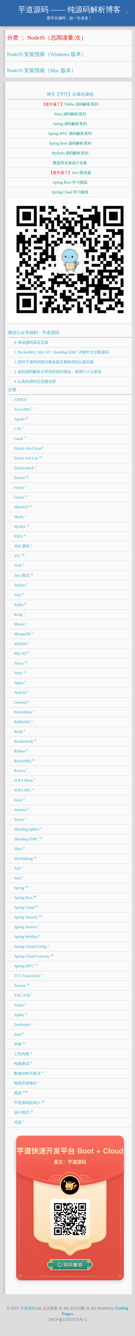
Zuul (19, 1034)
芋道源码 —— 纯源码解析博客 (69, 9)
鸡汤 (19, 1121)
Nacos (20, 662)
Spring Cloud (26, 907)
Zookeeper (23, 1024)
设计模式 (23, 1112)
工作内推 (23, 1053)
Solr (18, 868)
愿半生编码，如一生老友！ (69, 18)
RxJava (21, 770)
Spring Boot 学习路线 (70, 182)
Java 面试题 (70, 173)
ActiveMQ (23, 409)
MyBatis (21, 643)
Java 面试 (23, 575)
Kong (19, 614)
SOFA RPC (24, 789)
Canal (19, 438)
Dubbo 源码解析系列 (70, 104)
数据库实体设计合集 (70, 163)
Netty (20, 672)
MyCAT (21, 653)
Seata (19, 799)
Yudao (20, 1004)
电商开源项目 (26, 1082)
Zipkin (21, 1014)
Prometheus (24, 711)
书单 (19, 1043)
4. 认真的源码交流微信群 (35, 381)
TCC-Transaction (28, 975)
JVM (19, 565)
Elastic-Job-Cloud (29, 448)
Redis (19, 731)
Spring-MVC (26, 965)
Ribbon (21, 750)
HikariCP (23, 506)
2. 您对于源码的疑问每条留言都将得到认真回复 (54, 362)
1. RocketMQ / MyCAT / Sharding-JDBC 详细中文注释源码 (61, 352)
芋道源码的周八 (29, 1102)
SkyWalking (25, 858)
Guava (21, 496)
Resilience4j (25, 741)
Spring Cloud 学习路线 (70, 192)
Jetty (19, 594)
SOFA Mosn (24, 780)
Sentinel (22, 809)
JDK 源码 (23, 545)
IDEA (19, 536)
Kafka (20, 604)
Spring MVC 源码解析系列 (70, 133)
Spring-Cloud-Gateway (33, 955)
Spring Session (26, 926)
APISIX (21, 399)
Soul (18, 877)
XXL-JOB (23, 995)
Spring (21, 887)
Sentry (20, 819)
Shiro (19, 848)
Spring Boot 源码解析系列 (70, 143)
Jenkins (21, 584)
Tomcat (21, 985)
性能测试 (23, 1063)
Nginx (20, 682)
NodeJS (21, 692)
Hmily (20, 516)
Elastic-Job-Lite (28, 457)
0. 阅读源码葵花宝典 (31, 342)
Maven (20, 623)
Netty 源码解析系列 (70, 114)
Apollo (21, 418)
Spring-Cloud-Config (31, 946)
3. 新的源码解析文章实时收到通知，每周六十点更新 (57, 372)
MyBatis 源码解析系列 (70, 153)
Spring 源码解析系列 (70, 124)
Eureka (21, 477)
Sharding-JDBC (28, 838)
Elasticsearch (25, 467)
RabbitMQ (23, 721)
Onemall (21, 702)
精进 (21, 1092)
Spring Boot (25, 897)
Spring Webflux (27, 936)
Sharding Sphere (28, 829)
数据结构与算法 (28, 1073)
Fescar (20, 487)
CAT (19, 428)
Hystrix (21, 526)
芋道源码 (27, 1308)
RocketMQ (24, 760)
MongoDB (23, 633)
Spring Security (28, 916)
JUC (19, 555)
